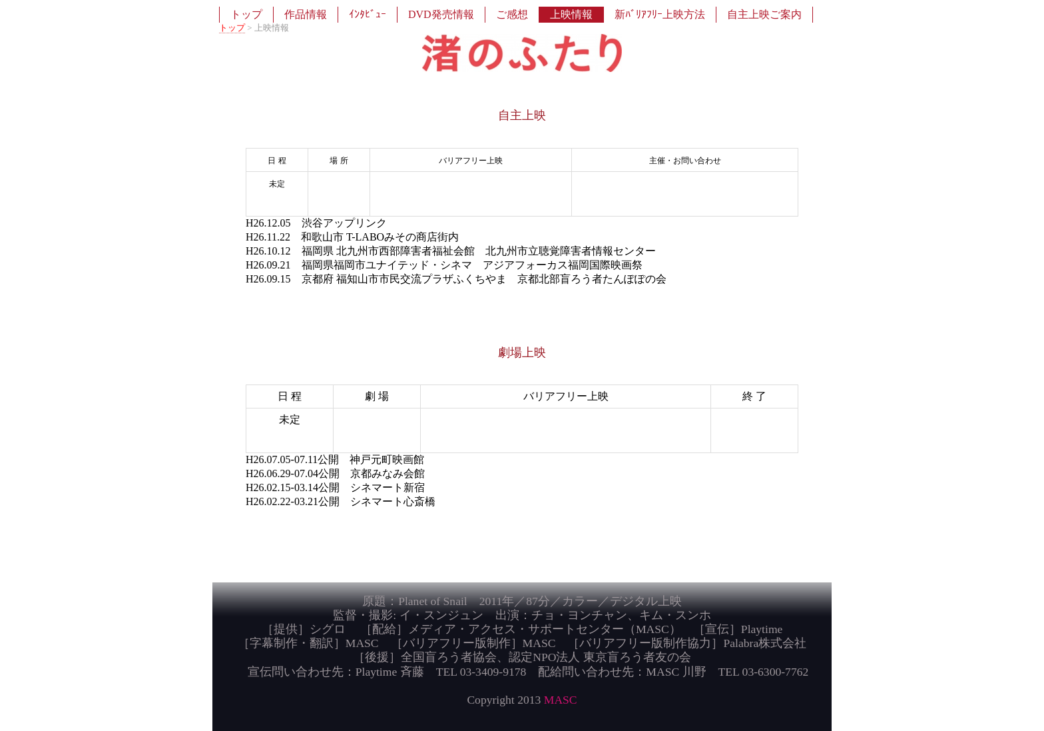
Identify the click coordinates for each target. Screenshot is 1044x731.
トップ (246, 14)
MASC (560, 699)
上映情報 (571, 14)
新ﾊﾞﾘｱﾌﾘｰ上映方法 (660, 14)
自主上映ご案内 (764, 14)
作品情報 (305, 14)
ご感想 (512, 14)
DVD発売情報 (441, 14)
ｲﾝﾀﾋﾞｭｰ (367, 14)
